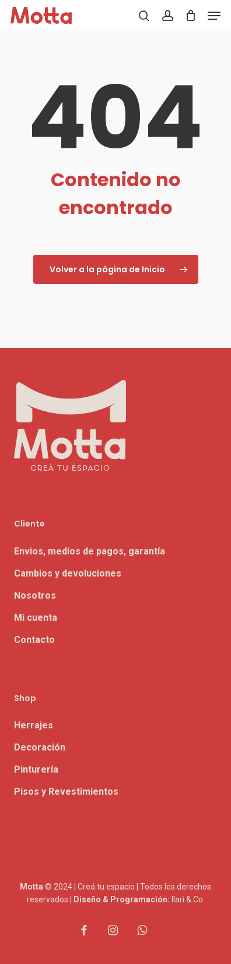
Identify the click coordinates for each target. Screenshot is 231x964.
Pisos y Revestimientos (66, 791)
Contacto (34, 639)
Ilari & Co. (188, 899)
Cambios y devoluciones (67, 573)
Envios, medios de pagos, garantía (89, 551)
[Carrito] (190, 15)
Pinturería (36, 769)
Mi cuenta (35, 617)
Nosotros (35, 595)
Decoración (39, 747)
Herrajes (33, 725)
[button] (214, 16)
